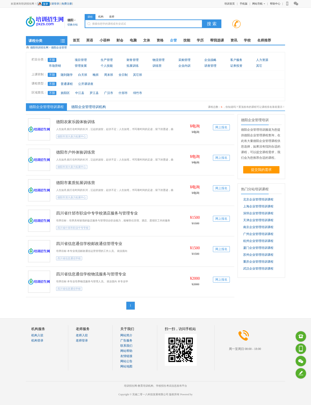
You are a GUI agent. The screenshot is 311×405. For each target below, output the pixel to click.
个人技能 (107, 65)
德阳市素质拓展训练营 (75, 183)
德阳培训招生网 (39, 47)
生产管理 (107, 60)
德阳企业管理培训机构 (88, 107)
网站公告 (126, 361)
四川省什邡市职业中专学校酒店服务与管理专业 (97, 213)
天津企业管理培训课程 (258, 220)
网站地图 (126, 366)
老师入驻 (82, 335)
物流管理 (158, 60)
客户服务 (236, 60)
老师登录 (82, 340)
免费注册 (67, 3)
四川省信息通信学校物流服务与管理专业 (91, 274)
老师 (111, 16)
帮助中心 (275, 3)
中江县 (79, 93)
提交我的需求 (261, 170)
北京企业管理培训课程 (258, 199)
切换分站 (72, 24)
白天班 (82, 74)
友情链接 (126, 356)
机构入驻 (37, 335)
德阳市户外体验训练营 (75, 152)
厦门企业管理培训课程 (258, 247)
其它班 (137, 74)
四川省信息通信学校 (69, 258)
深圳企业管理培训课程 (258, 213)
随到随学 (67, 74)
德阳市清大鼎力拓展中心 (71, 136)
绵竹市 (137, 93)
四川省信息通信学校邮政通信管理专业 (89, 243)
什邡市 (123, 93)
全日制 (123, 74)
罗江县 (94, 93)
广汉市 (108, 93)
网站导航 (258, 3)
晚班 (96, 74)
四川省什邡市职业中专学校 (73, 227)
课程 (90, 16)
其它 (259, 65)
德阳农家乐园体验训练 (75, 122)
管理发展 (81, 65)
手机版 (244, 3)
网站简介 (126, 335)
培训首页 (229, 3)
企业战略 (210, 60)
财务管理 (133, 60)
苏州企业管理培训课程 (258, 254)
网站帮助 (126, 351)
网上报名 (221, 127)
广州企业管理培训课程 (258, 234)
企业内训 (184, 65)
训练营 (157, 65)
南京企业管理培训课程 (258, 227)
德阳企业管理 (59, 47)
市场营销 (55, 65)
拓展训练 (133, 65)
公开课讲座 (85, 84)
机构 (100, 16)
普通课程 (67, 84)
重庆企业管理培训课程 (258, 261)
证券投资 (236, 65)
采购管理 (184, 60)
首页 (76, 40)
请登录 (55, 3)
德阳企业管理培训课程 (46, 106)
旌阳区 (65, 93)
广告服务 (126, 340)
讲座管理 (210, 65)
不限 (52, 60)
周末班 (108, 74)
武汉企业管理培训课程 (258, 268)
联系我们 (126, 345)
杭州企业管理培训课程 (258, 241)
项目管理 (81, 60)
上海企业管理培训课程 (258, 206)
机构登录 (37, 340)
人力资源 (262, 60)
